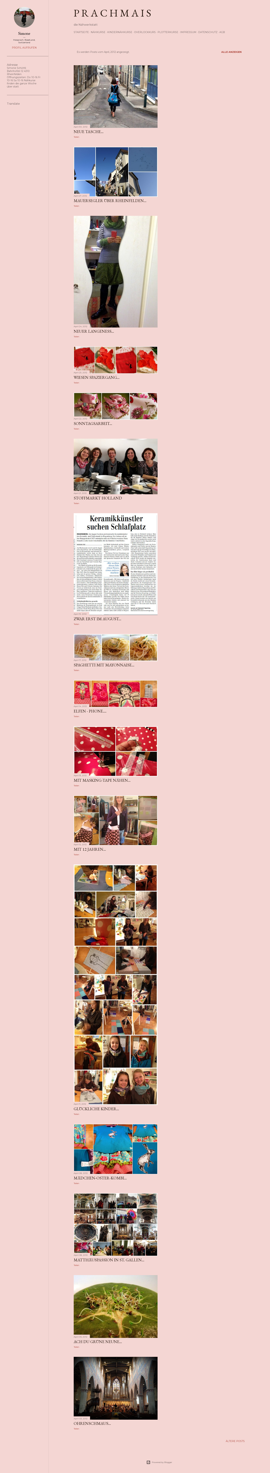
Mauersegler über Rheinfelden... (110, 200)
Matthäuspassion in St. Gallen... (109, 1260)
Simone (24, 33)
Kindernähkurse (119, 32)
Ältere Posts (235, 1441)
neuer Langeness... (94, 331)
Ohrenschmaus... (92, 1423)
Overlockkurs (145, 32)
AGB (222, 32)
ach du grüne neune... (98, 1341)
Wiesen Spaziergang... (97, 377)
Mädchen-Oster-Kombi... (100, 1178)
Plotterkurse (168, 32)
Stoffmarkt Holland (98, 498)
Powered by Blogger (159, 1462)
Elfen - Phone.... (90, 711)
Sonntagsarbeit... (93, 423)
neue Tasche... (88, 131)
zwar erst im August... (97, 618)
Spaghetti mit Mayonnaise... (104, 665)
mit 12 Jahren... (90, 849)
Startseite (81, 32)
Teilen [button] (76, 137)
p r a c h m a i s (112, 13)
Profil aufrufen (24, 47)
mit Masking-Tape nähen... (102, 780)
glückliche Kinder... (96, 1108)
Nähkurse (98, 32)
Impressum (188, 32)
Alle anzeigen (231, 52)
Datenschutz (207, 32)
